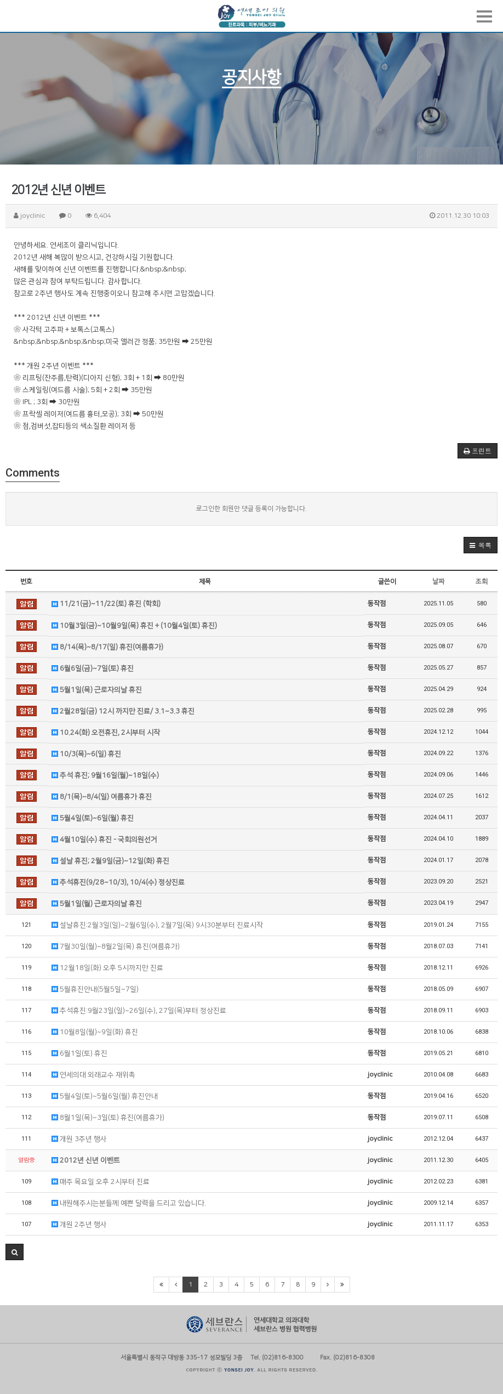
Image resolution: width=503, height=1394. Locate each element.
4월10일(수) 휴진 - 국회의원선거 (104, 839)
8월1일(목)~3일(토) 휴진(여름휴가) (108, 1117)
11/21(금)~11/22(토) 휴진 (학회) (106, 604)
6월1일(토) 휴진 (79, 1053)
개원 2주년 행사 (79, 1224)
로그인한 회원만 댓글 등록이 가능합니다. (251, 508)
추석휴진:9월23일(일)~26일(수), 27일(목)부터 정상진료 (139, 1011)
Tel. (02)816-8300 (277, 1357)
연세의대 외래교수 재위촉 (93, 1075)
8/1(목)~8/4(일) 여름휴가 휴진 (102, 797)
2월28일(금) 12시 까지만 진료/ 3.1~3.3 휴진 (123, 711)
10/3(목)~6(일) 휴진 (86, 754)
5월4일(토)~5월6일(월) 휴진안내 (105, 1096)
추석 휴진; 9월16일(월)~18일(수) (105, 775)
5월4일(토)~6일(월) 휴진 (93, 818)
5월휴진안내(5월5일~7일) (95, 989)
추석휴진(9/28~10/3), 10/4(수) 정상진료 (118, 882)
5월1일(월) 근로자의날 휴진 (97, 904)
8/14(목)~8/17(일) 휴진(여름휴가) (107, 647)
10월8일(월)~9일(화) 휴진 (95, 1032)
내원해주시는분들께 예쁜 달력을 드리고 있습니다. (129, 1203)
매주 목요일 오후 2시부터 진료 (101, 1182)
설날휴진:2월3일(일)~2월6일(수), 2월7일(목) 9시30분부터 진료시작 (157, 925)
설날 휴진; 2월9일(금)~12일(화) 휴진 (110, 861)
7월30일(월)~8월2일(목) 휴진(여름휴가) (116, 946)
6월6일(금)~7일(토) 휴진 (93, 668)
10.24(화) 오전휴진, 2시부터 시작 (106, 732)
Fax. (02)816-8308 (347, 1357)
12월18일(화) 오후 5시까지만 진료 (107, 968)
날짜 (438, 581)
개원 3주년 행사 (79, 1139)
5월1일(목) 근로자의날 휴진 (97, 690)
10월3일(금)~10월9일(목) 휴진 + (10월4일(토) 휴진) (134, 626)
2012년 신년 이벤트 (86, 1160)
